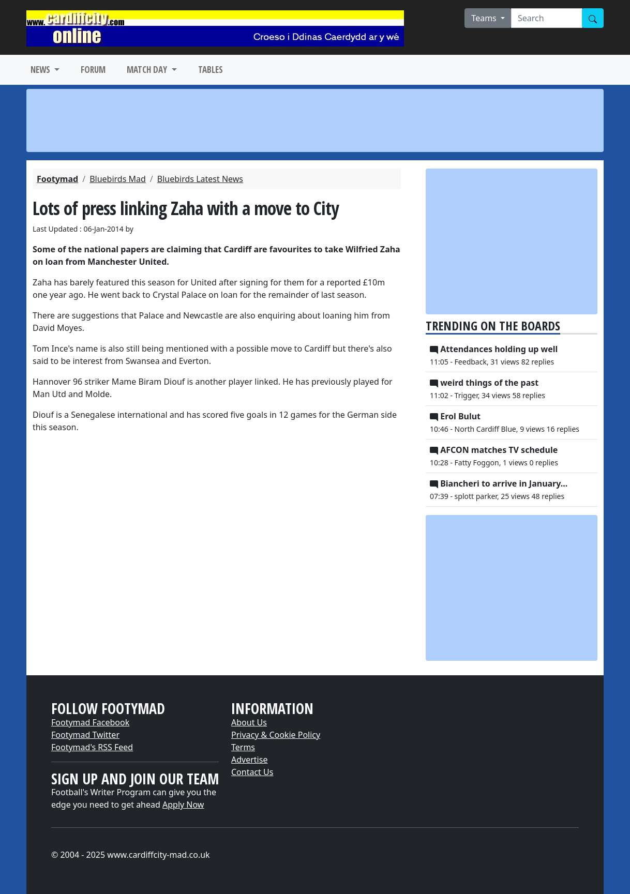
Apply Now (183, 804)
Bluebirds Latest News (200, 179)
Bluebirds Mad (117, 179)
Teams (485, 18)
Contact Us (252, 772)
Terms (243, 747)
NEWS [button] (41, 69)
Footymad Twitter (85, 734)
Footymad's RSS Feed (92, 747)
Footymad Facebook (90, 722)
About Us (249, 722)
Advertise (249, 759)
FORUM (93, 69)
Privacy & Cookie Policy (275, 734)
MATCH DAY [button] (148, 69)
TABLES (210, 69)
